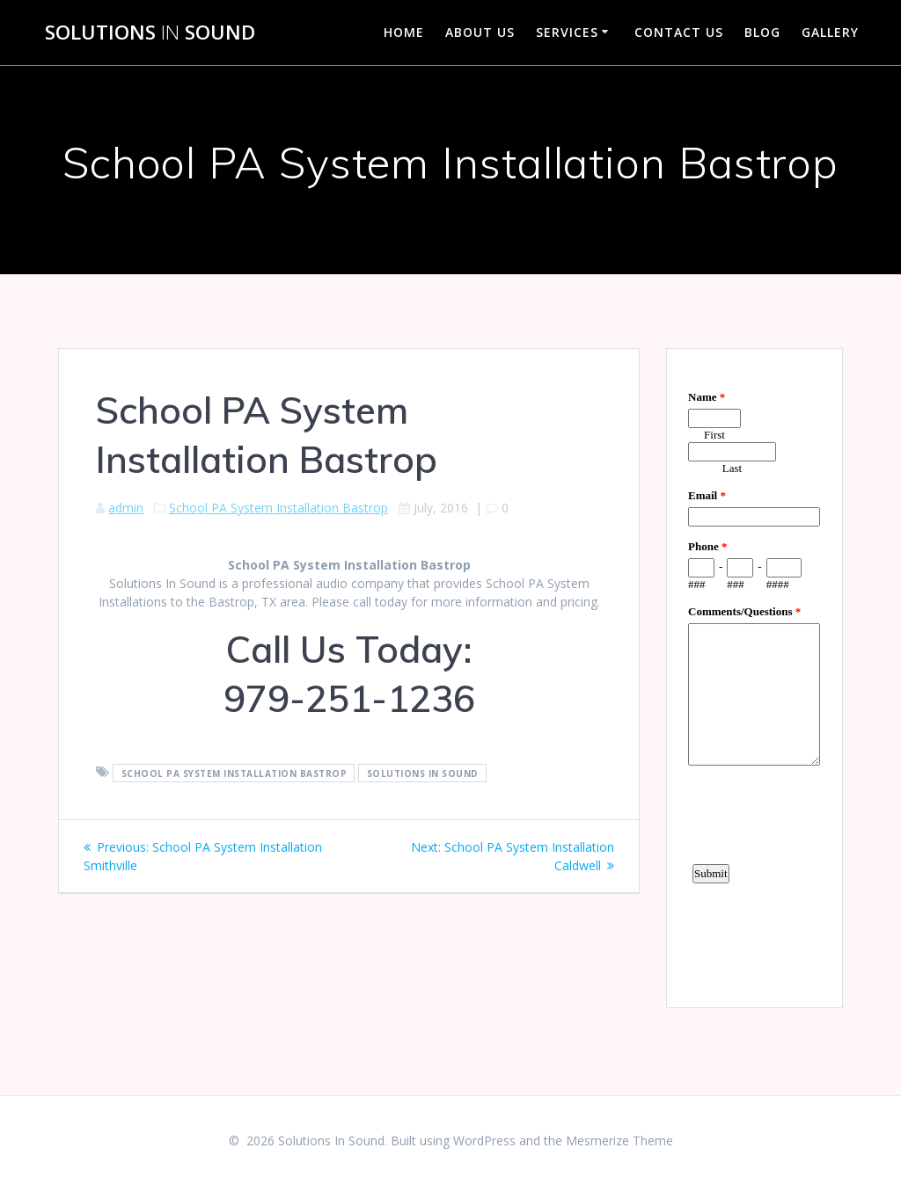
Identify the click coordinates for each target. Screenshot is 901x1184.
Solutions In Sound (423, 772)
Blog (762, 32)
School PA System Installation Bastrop (278, 507)
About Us (480, 32)
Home (404, 32)
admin (125, 507)
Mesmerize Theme (619, 1140)
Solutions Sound (150, 32)
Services (567, 32)
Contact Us (678, 32)
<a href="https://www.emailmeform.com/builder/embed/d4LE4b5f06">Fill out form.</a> (754, 676)
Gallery (830, 32)
